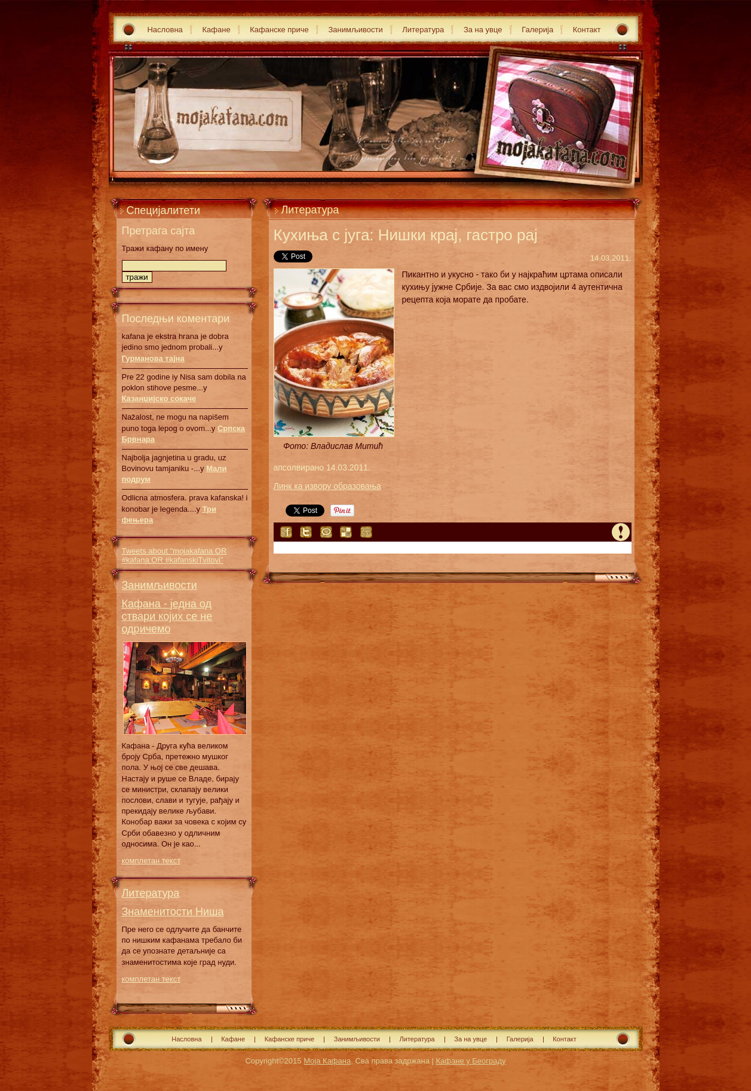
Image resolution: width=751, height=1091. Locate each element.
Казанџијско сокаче (159, 398)
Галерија (537, 29)
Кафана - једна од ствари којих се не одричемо (167, 616)
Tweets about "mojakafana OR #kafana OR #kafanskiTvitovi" (174, 555)
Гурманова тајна (153, 358)
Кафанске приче (279, 29)
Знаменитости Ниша (173, 912)
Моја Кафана (327, 1060)
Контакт (587, 29)
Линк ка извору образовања (327, 486)
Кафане (216, 29)
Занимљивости (355, 29)
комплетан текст (151, 860)
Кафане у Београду (470, 1060)
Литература (423, 29)
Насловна (164, 29)
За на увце (483, 29)
